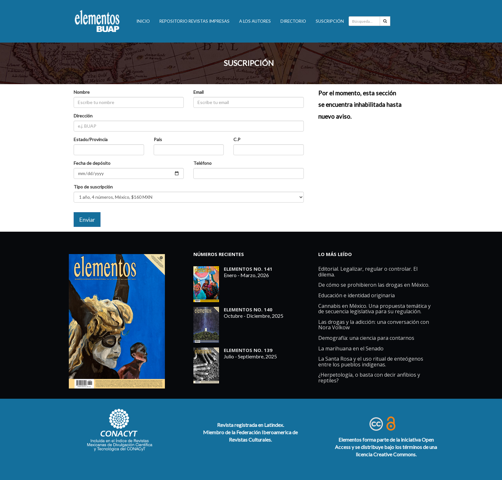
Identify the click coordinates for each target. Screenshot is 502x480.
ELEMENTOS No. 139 (248, 350)
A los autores (255, 21)
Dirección (83, 115)
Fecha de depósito (92, 163)
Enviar (87, 219)
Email (198, 92)
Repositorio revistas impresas (194, 21)
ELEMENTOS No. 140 (248, 309)
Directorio (293, 21)
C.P (236, 139)
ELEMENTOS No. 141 (248, 269)
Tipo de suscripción (93, 186)
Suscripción (330, 21)
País (158, 139)
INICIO (143, 21)
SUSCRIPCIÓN (249, 63)
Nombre (82, 92)
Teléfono (202, 163)
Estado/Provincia (91, 139)
